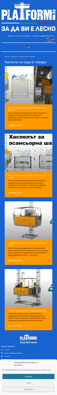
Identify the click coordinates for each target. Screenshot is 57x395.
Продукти (14, 56)
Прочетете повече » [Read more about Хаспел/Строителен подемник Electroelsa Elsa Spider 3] (15, 125)
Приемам (28, 376)
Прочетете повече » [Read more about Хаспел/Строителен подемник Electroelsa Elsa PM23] (15, 260)
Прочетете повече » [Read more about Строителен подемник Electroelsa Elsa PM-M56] (15, 326)
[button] (28, 47)
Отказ (28, 383)
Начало (7, 56)
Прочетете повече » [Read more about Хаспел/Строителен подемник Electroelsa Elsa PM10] (15, 193)
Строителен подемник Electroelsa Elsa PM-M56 (27, 311)
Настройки (28, 389)
